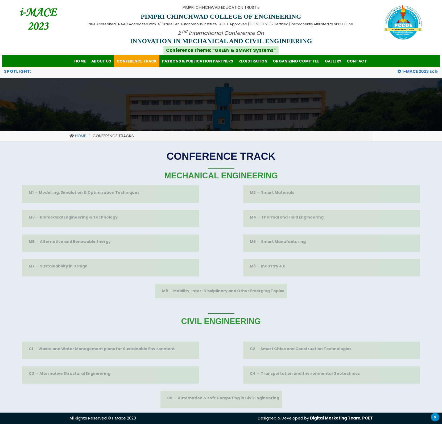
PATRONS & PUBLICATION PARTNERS (197, 61)
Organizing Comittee (296, 61)
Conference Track (137, 61)
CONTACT (357, 61)
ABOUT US (101, 61)
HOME (80, 61)
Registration (252, 61)
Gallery (333, 61)
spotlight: (17, 71)
